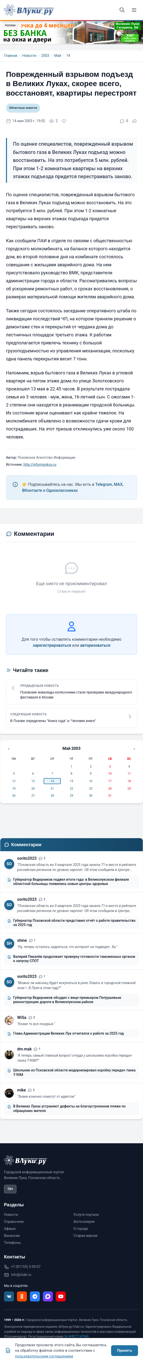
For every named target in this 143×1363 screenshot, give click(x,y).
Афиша (9, 1229)
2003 (45, 56)
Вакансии (12, 1236)
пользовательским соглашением (44, 1356)
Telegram (103, 484)
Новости (29, 56)
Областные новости (23, 108)
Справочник (14, 1222)
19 (14, 788)
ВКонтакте (32, 490)
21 (52, 788)
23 (90, 788)
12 (14, 781)
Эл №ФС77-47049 (76, 1336)
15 (71, 781)
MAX (118, 484)
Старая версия (85, 1236)
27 (33, 795)
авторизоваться (95, 645)
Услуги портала (86, 1215)
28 (52, 795)
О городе (80, 1229)
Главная (10, 56)
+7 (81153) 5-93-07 (26, 1267)
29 (71, 795)
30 (90, 795)
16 (90, 781)
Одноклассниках (62, 490)
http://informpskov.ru (39, 465)
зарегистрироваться (52, 645)
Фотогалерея (84, 1222)
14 (68, 56)
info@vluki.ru (21, 1275)
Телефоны (12, 1243)
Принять (124, 1350)
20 (33, 788)
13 (33, 781)
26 (14, 795)
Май (57, 56)
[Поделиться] (134, 121)
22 (71, 788)
